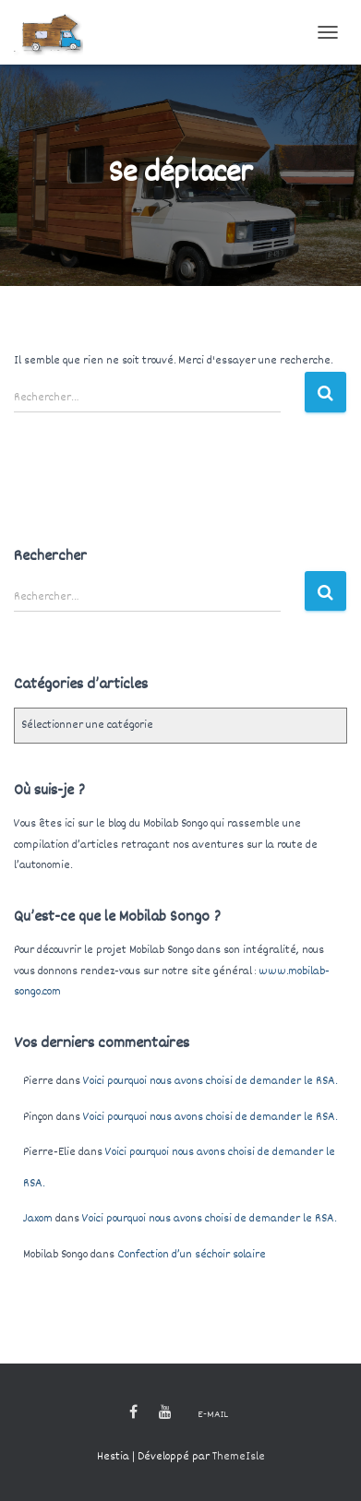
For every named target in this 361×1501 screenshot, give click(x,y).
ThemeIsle (238, 1456)
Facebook (133, 1412)
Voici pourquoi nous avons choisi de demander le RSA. (210, 1081)
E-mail (213, 1415)
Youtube (165, 1412)
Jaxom (38, 1218)
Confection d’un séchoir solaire (191, 1254)
